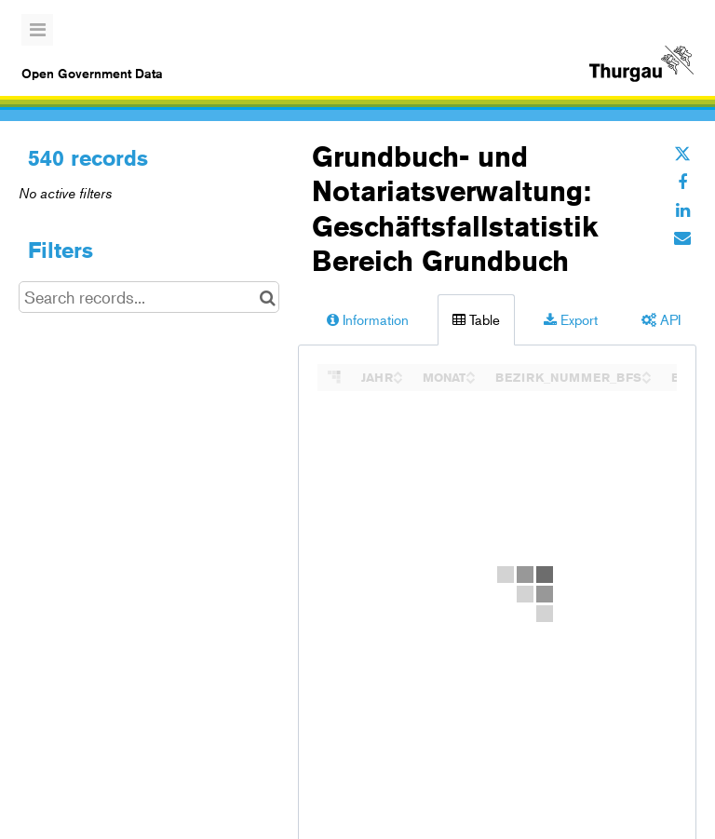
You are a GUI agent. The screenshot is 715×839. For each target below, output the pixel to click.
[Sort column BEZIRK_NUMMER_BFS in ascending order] (646, 372)
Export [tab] (571, 319)
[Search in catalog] (267, 297)
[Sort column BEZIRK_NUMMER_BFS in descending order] (646, 378)
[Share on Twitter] (682, 154)
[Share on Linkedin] (682, 209)
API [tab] (661, 319)
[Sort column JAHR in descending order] (397, 378)
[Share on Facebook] (682, 182)
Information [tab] (368, 319)
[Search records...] (149, 297)
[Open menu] (37, 30)
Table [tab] (476, 319)
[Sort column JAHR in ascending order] (397, 372)
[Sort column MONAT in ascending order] (470, 372)
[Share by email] (682, 237)
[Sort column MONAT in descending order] (470, 378)
